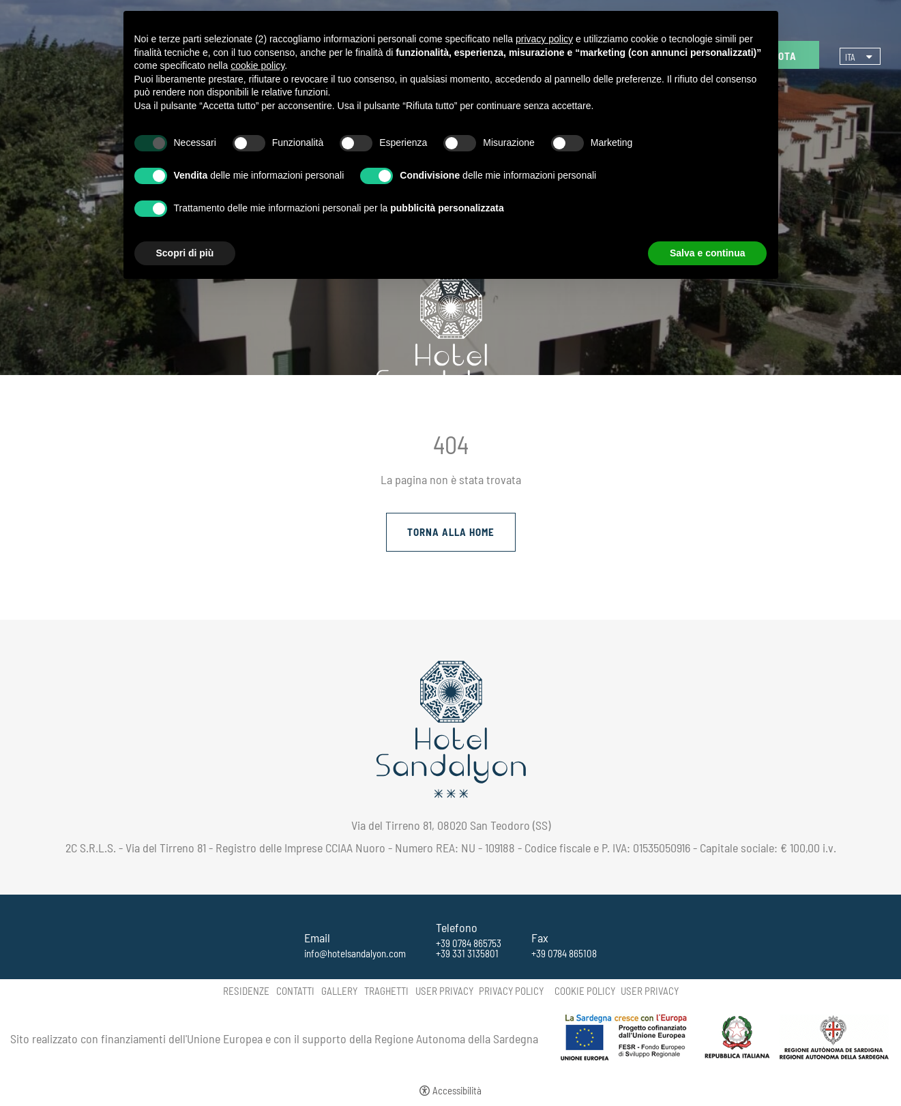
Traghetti (386, 991)
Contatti (295, 991)
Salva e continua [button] (707, 253)
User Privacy (444, 991)
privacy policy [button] (544, 38)
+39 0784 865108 (564, 953)
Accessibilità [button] (457, 1091)
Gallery (339, 991)
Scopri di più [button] (185, 253)
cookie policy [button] (257, 65)
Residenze (246, 991)
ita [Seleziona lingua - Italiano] (850, 57)
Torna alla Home (450, 532)
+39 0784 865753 (468, 943)
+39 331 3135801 (467, 953)
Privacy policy (511, 991)
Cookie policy (585, 991)
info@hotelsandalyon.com (355, 953)
